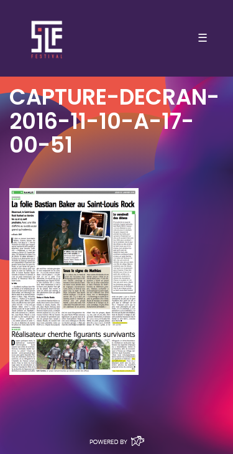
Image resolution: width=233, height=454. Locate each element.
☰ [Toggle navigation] (203, 38)
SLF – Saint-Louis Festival (47, 38)
